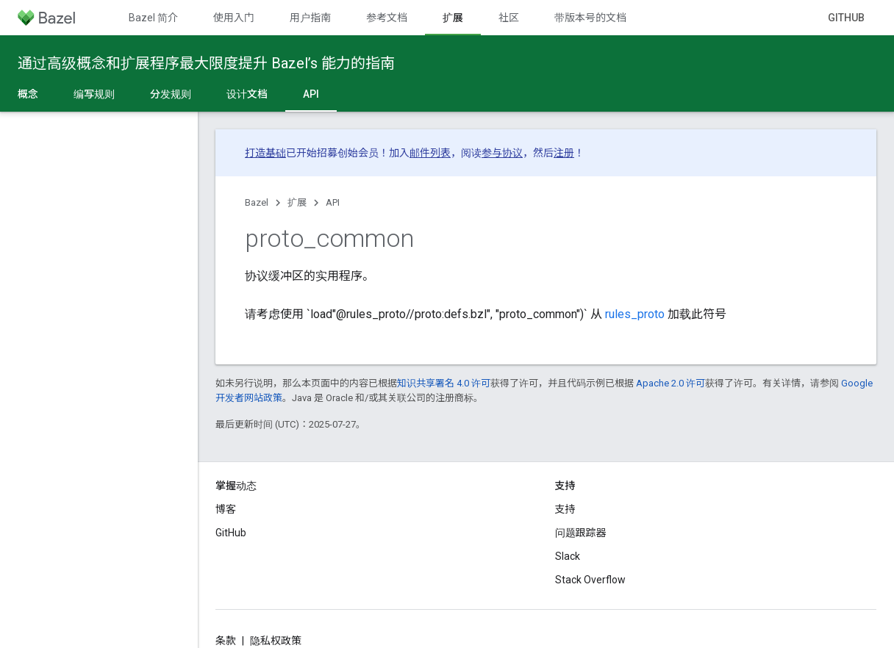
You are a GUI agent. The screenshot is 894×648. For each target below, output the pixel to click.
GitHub (846, 18)
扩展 (297, 202)
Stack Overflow (590, 580)
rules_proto (635, 314)
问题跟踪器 (581, 533)
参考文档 (386, 18)
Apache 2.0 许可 (670, 383)
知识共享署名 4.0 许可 (443, 383)
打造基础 (265, 153)
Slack (567, 556)
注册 (564, 153)
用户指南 (310, 18)
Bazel (256, 202)
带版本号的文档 (590, 18)
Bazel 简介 (153, 18)
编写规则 (94, 94)
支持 (565, 509)
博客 (225, 509)
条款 (225, 641)
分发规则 (170, 94)
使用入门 (233, 18)
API (333, 202)
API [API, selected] (311, 94)
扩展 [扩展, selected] (453, 18)
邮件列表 (430, 153)
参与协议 (502, 153)
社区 (508, 18)
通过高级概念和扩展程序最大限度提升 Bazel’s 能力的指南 (206, 63)
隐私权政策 (275, 641)
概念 (28, 94)
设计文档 (247, 94)
